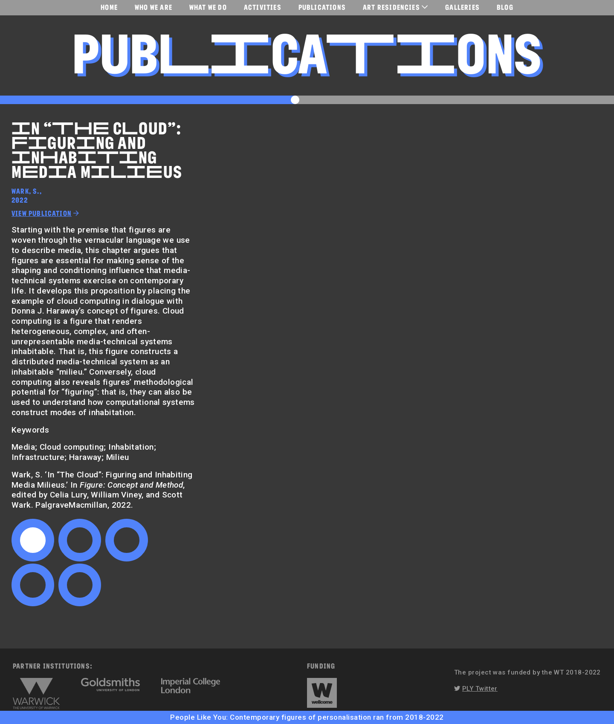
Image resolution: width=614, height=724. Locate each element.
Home (109, 7)
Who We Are (153, 7)
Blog (505, 7)
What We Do (208, 7)
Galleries (462, 7)
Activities (262, 7)
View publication (42, 213)
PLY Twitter (480, 688)
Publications (322, 7)
